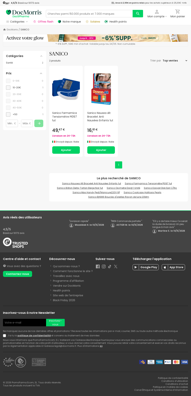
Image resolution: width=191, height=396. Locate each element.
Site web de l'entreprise (68, 295)
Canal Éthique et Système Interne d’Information (161, 390)
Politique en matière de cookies (170, 387)
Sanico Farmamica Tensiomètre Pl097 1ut (148, 183)
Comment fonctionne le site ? (73, 271)
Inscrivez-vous (55, 322)
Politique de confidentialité (173, 378)
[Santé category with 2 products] (24, 63)
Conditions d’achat (176, 384)
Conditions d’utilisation (174, 381)
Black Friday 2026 (64, 300)
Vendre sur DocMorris (67, 286)
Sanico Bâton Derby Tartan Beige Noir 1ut (80, 188)
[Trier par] (175, 60)
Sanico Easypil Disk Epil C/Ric (160, 188)
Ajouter (66, 150)
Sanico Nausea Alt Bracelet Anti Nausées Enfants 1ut (91, 183)
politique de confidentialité (34, 335)
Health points (61, 290)
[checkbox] (24, 87)
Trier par (156, 60)
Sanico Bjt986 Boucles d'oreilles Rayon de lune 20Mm (118, 196)
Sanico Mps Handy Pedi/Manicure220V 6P (96, 192)
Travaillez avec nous (66, 276)
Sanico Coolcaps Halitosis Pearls (142, 192)
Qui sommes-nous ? (66, 266)
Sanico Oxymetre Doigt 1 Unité (123, 188)
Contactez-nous (17, 274)
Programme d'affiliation (68, 281)
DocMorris (12, 29)
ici (101, 346)
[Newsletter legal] (5, 335)
